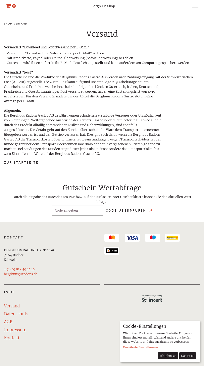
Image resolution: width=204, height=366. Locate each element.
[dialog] (160, 341)
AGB (8, 321)
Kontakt (12, 337)
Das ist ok (187, 356)
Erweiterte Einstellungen (140, 347)
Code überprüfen (126, 210)
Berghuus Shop (103, 6)
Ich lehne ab (168, 356)
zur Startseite (21, 162)
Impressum (15, 329)
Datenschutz (16, 313)
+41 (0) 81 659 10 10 (19, 269)
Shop (8, 23)
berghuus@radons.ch (20, 274)
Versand (20, 23)
